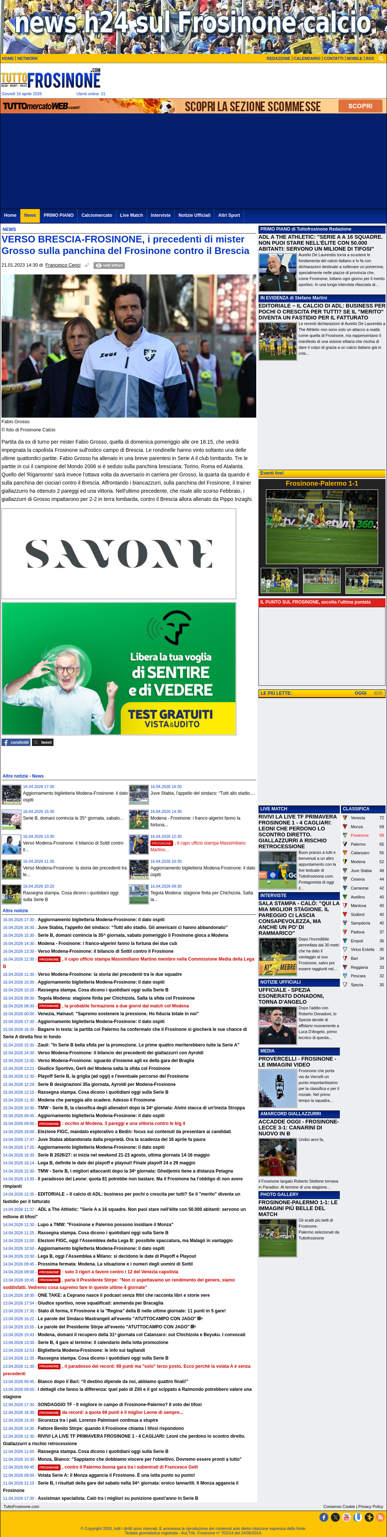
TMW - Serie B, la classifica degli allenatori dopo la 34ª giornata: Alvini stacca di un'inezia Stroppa (141, 1107)
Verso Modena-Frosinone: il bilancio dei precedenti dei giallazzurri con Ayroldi (121, 1052)
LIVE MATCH (273, 808)
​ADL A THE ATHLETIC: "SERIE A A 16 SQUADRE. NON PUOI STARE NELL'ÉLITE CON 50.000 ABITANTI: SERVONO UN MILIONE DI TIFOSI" (320, 243)
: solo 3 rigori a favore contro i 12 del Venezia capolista (108, 1271)
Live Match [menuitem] (131, 215)
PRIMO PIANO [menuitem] (59, 215)
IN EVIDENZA (274, 297)
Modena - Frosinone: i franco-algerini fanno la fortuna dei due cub (107, 943)
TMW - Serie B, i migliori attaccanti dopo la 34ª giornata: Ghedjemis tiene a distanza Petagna (135, 1171)
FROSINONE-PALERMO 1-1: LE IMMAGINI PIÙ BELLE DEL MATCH (298, 1208)
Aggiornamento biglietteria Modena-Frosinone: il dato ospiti (101, 919)
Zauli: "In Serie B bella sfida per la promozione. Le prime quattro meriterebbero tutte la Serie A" (139, 1045)
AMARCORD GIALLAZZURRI (290, 1113)
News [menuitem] (30, 215)
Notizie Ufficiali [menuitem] (194, 215)
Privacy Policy (370, 1506)
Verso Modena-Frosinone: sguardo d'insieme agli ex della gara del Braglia (116, 1060)
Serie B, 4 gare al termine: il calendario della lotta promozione (103, 1342)
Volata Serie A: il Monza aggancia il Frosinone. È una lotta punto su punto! (116, 1475)
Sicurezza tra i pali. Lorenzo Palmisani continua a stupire (98, 1420)
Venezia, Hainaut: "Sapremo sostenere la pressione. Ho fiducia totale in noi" (118, 1013)
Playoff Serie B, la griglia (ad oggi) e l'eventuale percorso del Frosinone (113, 1076)
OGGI (360, 693)
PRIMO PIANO (275, 229)
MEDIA (267, 1051)
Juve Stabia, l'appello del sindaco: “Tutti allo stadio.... (202, 793)
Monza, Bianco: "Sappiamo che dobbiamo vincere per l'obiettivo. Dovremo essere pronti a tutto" (140, 1459)
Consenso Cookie (339, 1506)
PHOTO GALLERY (279, 1194)
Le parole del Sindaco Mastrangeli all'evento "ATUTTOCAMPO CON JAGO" (117, 1318)
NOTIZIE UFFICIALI (280, 982)
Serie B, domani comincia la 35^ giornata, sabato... (73, 818)
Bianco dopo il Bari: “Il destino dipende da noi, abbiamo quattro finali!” (113, 1381)
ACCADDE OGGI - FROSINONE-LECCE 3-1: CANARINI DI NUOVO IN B (298, 1127)
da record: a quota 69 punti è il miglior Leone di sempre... (110, 1412)
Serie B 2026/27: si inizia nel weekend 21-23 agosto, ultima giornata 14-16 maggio (124, 1155)
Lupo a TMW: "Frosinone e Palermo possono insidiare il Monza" (105, 1224)
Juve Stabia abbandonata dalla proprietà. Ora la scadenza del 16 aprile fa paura (122, 1139)
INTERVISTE (273, 895)
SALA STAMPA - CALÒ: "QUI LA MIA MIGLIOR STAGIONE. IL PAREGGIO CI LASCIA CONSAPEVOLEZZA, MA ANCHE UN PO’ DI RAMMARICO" (298, 918)
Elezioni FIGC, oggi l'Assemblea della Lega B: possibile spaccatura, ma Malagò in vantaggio (135, 1240)
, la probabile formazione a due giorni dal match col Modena (113, 1006)
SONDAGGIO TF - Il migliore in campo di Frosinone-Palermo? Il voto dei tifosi (120, 1404)
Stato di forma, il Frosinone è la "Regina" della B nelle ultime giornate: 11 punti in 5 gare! (132, 1310)
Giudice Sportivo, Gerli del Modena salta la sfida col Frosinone (104, 1068)
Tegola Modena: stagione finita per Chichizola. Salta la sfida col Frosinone (116, 998)
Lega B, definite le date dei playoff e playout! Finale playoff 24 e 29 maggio (116, 1162)
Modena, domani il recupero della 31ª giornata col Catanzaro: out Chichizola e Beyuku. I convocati (141, 1334)
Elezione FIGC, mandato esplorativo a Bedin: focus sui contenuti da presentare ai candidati (134, 1131)
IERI (378, 693)
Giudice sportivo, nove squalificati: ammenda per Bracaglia (100, 1303)
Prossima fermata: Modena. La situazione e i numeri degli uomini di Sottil (115, 1264)
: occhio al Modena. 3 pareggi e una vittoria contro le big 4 (111, 1123)
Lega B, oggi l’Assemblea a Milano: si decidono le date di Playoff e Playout (117, 1256)
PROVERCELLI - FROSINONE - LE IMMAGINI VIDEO (297, 1062)
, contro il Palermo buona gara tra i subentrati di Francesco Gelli (118, 1467)
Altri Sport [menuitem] (229, 215)
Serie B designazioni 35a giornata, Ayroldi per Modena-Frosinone (107, 1084)
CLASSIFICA (356, 808)
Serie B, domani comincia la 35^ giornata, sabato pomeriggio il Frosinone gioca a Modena (133, 935)
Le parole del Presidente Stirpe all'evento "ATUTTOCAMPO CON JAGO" (114, 1326)
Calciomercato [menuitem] (96, 215)
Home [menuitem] (10, 215)
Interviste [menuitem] (160, 215)
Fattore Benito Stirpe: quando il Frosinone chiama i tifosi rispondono (111, 1428)
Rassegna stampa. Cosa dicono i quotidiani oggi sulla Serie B (103, 990)
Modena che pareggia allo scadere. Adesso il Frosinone (96, 1100)
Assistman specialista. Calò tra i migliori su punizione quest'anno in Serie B (118, 1498)
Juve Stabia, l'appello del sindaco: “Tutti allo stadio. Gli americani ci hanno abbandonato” (133, 927)
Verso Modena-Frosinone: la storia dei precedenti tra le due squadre (110, 974)
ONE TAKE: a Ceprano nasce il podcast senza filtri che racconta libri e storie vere (124, 1295)
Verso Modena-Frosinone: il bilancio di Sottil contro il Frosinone (105, 951)
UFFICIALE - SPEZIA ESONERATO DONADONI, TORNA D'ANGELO (291, 996)
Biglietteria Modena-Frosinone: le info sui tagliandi (91, 1350)
